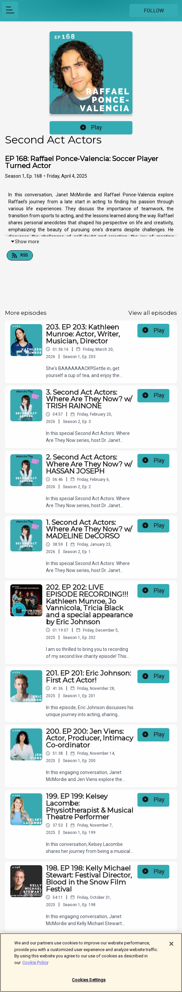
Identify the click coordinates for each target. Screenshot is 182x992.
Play (91, 127)
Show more (24, 241)
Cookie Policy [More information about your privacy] (35, 965)
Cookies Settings (88, 983)
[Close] (171, 947)
